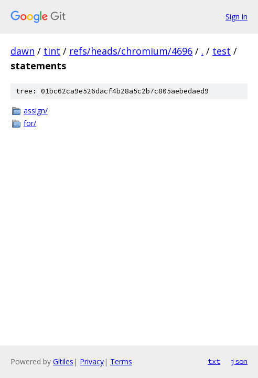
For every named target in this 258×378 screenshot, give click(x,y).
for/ (30, 123)
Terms (121, 361)
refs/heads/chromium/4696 (130, 51)
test (221, 51)
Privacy (92, 361)
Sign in (236, 17)
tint (52, 51)
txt (214, 361)
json (239, 361)
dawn (22, 51)
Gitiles (63, 361)
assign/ (36, 111)
